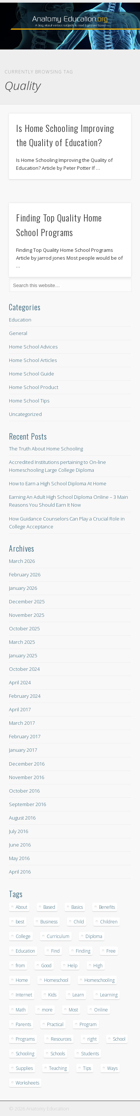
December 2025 (26, 601)
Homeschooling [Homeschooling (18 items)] (99, 980)
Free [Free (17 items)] (111, 951)
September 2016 (27, 804)
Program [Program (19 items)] (88, 1024)
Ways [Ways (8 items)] (112, 1068)
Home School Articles (33, 360)
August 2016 (22, 817)
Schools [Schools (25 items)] (57, 1053)
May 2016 (19, 858)
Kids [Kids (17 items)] (52, 995)
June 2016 (20, 844)
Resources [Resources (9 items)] (61, 1039)
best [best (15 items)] (20, 922)
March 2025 (22, 642)
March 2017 (22, 723)
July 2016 (18, 831)
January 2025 (23, 655)
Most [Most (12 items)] (73, 1010)
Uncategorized (25, 414)
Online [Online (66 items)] (101, 1010)
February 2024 (24, 696)
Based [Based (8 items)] (49, 907)
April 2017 (20, 709)
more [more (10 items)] (47, 1010)
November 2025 (26, 615)
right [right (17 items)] (92, 1039)
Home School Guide (31, 373)
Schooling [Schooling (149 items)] (25, 1053)
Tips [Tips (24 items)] (87, 1068)
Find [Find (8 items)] (55, 951)
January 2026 (23, 588)
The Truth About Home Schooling (46, 448)
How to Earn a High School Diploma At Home (57, 483)
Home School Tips (29, 400)
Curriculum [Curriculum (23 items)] (58, 936)
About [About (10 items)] (21, 907)
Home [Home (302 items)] (22, 980)
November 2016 (26, 777)
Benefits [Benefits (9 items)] (107, 907)
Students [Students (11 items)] (90, 1053)
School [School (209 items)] (119, 1039)
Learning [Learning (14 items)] (109, 995)
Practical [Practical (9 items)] (55, 1024)
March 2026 (22, 561)
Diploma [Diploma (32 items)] (93, 936)
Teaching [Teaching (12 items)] (58, 1068)
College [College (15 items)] (23, 936)
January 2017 (23, 749)
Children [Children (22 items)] (109, 922)
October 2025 (24, 628)
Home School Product (33, 387)
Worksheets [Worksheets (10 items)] (27, 1083)
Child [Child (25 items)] (79, 922)
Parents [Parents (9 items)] (23, 1024)
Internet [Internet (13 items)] (24, 995)
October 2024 (24, 669)
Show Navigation (113, 67)
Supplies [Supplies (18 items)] (24, 1068)
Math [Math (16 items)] (21, 1010)
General (18, 333)
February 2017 (24, 736)
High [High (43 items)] (98, 965)
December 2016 (26, 763)
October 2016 (24, 790)
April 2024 (20, 682)
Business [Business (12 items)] (48, 922)
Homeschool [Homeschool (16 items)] (56, 980)
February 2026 (24, 574)
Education (20, 319)
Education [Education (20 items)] (25, 951)
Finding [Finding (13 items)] (83, 951)
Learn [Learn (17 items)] (78, 995)
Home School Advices (33, 346)
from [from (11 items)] (20, 965)
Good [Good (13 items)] (46, 965)
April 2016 (20, 871)
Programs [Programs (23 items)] (25, 1039)
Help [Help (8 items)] (72, 965)
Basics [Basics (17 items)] (77, 907)
